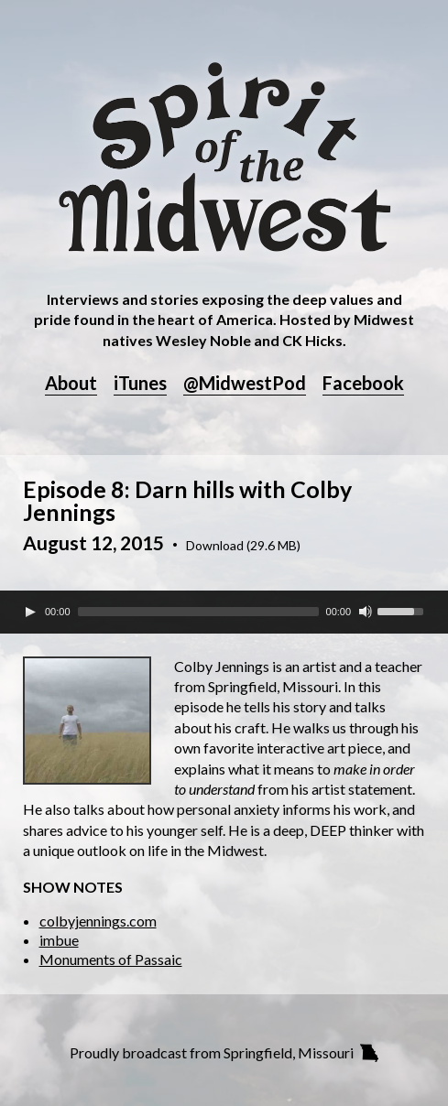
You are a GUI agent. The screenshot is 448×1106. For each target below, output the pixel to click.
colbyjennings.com (98, 920)
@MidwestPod (244, 384)
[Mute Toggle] (365, 611)
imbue (59, 940)
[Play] (30, 611)
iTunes (140, 384)
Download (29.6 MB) (243, 545)
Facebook (363, 384)
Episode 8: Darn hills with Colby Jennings (187, 500)
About (71, 384)
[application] (224, 611)
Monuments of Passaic (110, 959)
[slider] (198, 611)
